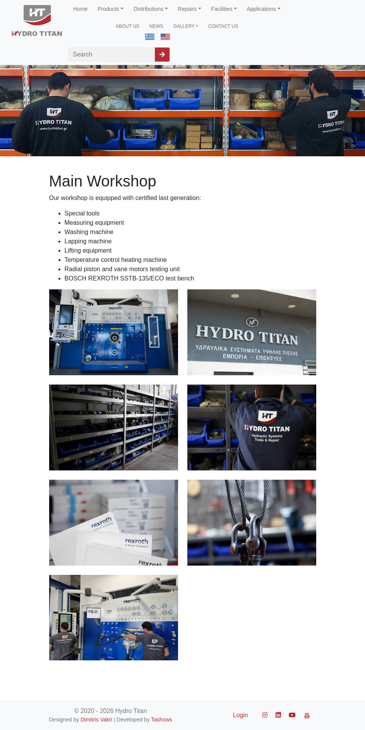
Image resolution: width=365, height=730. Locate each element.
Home (80, 9)
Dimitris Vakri (96, 719)
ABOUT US (127, 26)
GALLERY (184, 26)
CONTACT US (223, 26)
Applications (261, 9)
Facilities (221, 9)
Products (108, 9)
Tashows (161, 719)
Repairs (187, 9)
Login (240, 715)
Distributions (148, 9)
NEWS (156, 26)
